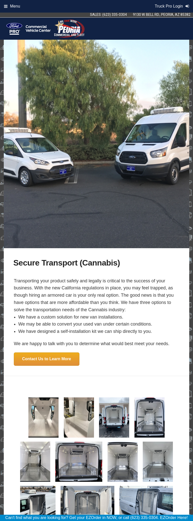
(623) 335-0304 (114, 15)
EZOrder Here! (174, 517)
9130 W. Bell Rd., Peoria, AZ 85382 (161, 15)
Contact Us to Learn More (46, 359)
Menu (12, 6)
